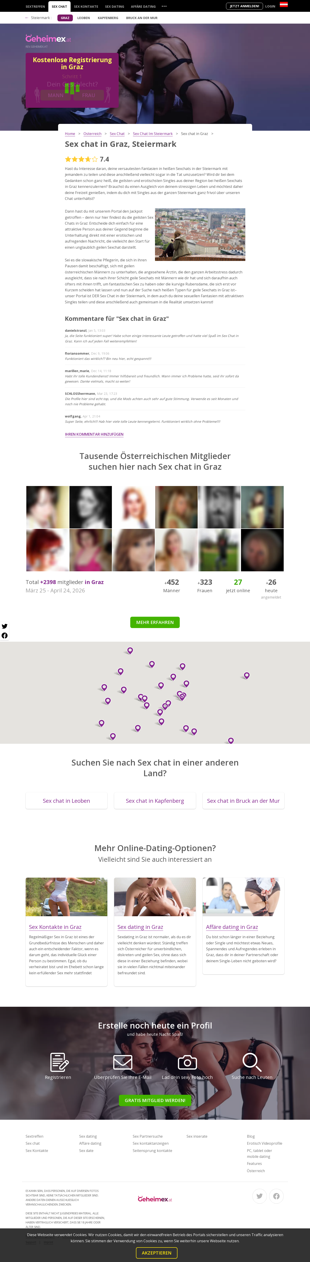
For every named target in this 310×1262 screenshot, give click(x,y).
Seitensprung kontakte (152, 1150)
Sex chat (59, 6)
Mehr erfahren (155, 622)
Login (270, 6)
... (164, 6)
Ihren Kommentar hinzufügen (94, 434)
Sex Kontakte (86, 6)
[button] (102, 688)
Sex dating (114, 6)
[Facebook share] (4, 635)
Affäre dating (143, 6)
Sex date (86, 1150)
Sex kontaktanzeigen (151, 1143)
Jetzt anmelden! (244, 6)
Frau (88, 95)
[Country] (284, 4)
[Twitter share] (4, 626)
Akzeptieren (157, 1253)
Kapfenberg (108, 18)
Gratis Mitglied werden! (155, 1100)
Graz (65, 18)
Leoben (83, 18)
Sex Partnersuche (148, 1136)
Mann (56, 95)
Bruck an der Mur (141, 18)
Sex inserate (197, 1136)
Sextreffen (35, 6)
